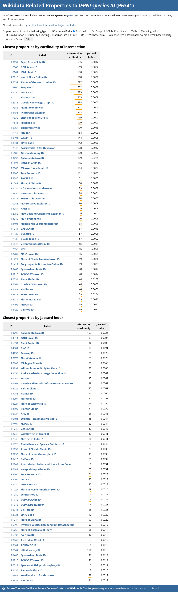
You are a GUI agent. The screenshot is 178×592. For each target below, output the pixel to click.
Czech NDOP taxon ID (34, 284)
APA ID (25, 413)
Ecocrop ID (27, 353)
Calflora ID (27, 309)
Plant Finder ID (30, 279)
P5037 (14, 82)
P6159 (14, 449)
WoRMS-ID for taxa (32, 193)
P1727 (14, 259)
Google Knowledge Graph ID (38, 102)
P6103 (14, 363)
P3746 (14, 434)
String (45, 35)
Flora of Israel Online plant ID (38, 454)
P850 (15, 193)
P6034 (14, 279)
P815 (15, 132)
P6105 (14, 153)
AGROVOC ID (28, 545)
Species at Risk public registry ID (40, 565)
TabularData (60, 35)
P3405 (14, 223)
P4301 (14, 348)
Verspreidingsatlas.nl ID (35, 244)
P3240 (14, 218)
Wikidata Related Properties (37, 5)
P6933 (14, 535)
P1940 (14, 494)
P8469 (14, 540)
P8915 (14, 274)
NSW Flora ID (29, 484)
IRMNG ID (27, 92)
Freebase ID (28, 122)
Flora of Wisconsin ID (33, 403)
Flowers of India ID (32, 439)
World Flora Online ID (34, 77)
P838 (15, 239)
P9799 (14, 158)
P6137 (14, 413)
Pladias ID (27, 289)
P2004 (14, 479)
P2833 (14, 580)
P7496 (14, 304)
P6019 (14, 565)
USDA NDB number (32, 504)
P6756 (14, 530)
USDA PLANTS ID (31, 163)
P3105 (14, 173)
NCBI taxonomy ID (32, 107)
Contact (61, 588)
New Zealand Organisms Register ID (42, 213)
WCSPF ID (26, 138)
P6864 (14, 127)
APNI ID (25, 208)
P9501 (14, 418)
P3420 (14, 309)
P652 (15, 249)
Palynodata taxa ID (32, 158)
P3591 (14, 138)
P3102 (14, 408)
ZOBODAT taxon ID (32, 274)
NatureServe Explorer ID (35, 203)
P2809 (14, 464)
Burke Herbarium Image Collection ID (43, 373)
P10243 (14, 203)
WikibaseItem (116, 35)
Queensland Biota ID (33, 269)
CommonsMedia (62, 31)
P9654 (14, 373)
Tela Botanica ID (31, 173)
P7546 (14, 439)
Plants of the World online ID (38, 82)
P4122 (14, 388)
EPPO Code (27, 143)
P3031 (14, 143)
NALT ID (26, 479)
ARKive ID (27, 580)
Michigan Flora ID (31, 363)
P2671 (14, 102)
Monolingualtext (150, 31)
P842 (15, 148)
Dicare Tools (14, 588)
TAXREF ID (27, 178)
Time (74, 35)
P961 (15, 72)
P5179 (14, 299)
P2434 (14, 570)
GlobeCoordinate (117, 31)
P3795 (14, 454)
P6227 (14, 403)
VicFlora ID (27, 509)
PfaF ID (25, 348)
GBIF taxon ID (29, 67)
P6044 (14, 378)
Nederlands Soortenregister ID (39, 223)
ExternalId (81, 31)
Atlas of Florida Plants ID (36, 449)
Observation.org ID (32, 153)
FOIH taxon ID (29, 294)
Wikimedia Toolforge (82, 588)
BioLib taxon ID (30, 239)
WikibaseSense (14, 39)
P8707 (14, 254)
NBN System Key (31, 218)
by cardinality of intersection (41, 25)
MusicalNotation (15, 35)
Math (134, 31)
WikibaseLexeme (137, 35)
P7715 (14, 77)
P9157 (14, 62)
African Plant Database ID (36, 188)
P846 (15, 67)
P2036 (14, 188)
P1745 (14, 228)
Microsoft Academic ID (34, 168)
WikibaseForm (96, 35)
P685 (15, 107)
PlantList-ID (28, 97)
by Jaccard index (67, 25)
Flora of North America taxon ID (40, 259)
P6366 (14, 168)
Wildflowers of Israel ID (35, 434)
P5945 (14, 509)
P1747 (14, 183)
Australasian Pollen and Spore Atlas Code (46, 464)
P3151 (14, 112)
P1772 (14, 163)
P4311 (14, 294)
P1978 (14, 504)
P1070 (14, 97)
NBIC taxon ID (29, 254)
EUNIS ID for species (33, 198)
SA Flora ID (27, 535)
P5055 (14, 92)
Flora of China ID (31, 183)
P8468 (14, 269)
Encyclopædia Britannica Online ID (42, 264)
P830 (15, 117)
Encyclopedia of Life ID (34, 117)
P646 (15, 122)
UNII (23, 249)
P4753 (14, 353)
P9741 (14, 289)
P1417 (14, 264)
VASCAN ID (27, 228)
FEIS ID (25, 378)
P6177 (14, 198)
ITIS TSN (26, 132)
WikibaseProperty (161, 35)
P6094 (14, 398)
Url (82, 35)
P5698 (14, 525)
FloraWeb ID (28, 398)
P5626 (14, 444)
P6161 (14, 383)
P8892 (14, 368)
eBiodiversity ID (30, 127)
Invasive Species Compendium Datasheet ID (47, 525)
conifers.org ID (30, 494)
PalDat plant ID (30, 388)
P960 (15, 87)
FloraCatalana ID (31, 299)
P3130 (14, 484)
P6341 (71, 15)
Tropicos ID (27, 87)
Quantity (33, 35)
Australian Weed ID (32, 540)
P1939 (14, 233)
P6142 (14, 244)
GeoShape (97, 31)
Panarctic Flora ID (31, 570)
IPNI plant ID (28, 72)
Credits (29, 588)
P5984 (14, 208)
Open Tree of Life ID (33, 62)
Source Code (45, 588)
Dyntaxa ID (27, 233)
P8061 (14, 545)
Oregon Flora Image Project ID (39, 418)
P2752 (14, 213)
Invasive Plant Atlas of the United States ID (47, 383)
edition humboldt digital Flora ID (40, 368)
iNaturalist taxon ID (33, 112)
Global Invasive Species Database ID (42, 444)
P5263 (14, 284)
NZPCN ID (27, 304)
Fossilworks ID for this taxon (38, 148)
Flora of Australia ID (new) (36, 530)
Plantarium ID (29, 408)
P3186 (14, 178)
